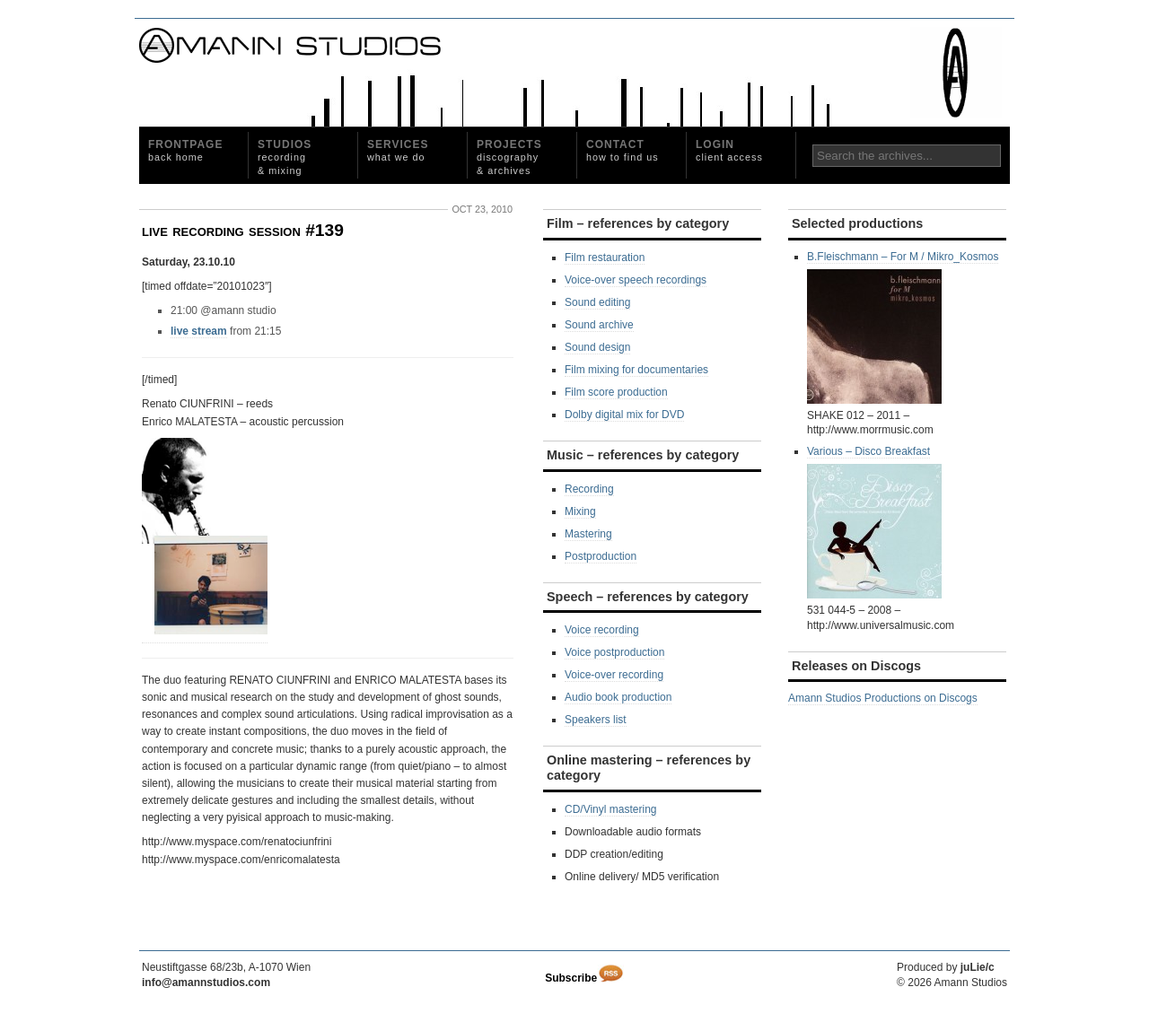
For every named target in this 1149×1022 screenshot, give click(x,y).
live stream (199, 331)
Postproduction (600, 556)
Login (729, 150)
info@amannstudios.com (206, 982)
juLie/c (977, 967)
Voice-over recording (614, 674)
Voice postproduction (614, 652)
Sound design (597, 347)
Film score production (616, 392)
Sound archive (599, 325)
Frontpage (185, 150)
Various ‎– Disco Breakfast (874, 521)
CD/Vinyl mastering (610, 809)
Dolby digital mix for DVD (624, 414)
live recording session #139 (243, 230)
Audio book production (618, 697)
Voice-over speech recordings (635, 280)
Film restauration (605, 257)
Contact (622, 150)
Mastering (588, 534)
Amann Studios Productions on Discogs (883, 698)
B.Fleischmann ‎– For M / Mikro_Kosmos (902, 327)
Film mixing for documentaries (636, 369)
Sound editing (597, 302)
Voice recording (602, 630)
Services (397, 150)
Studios (284, 157)
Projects (509, 157)
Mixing (580, 511)
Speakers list (596, 719)
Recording (589, 489)
